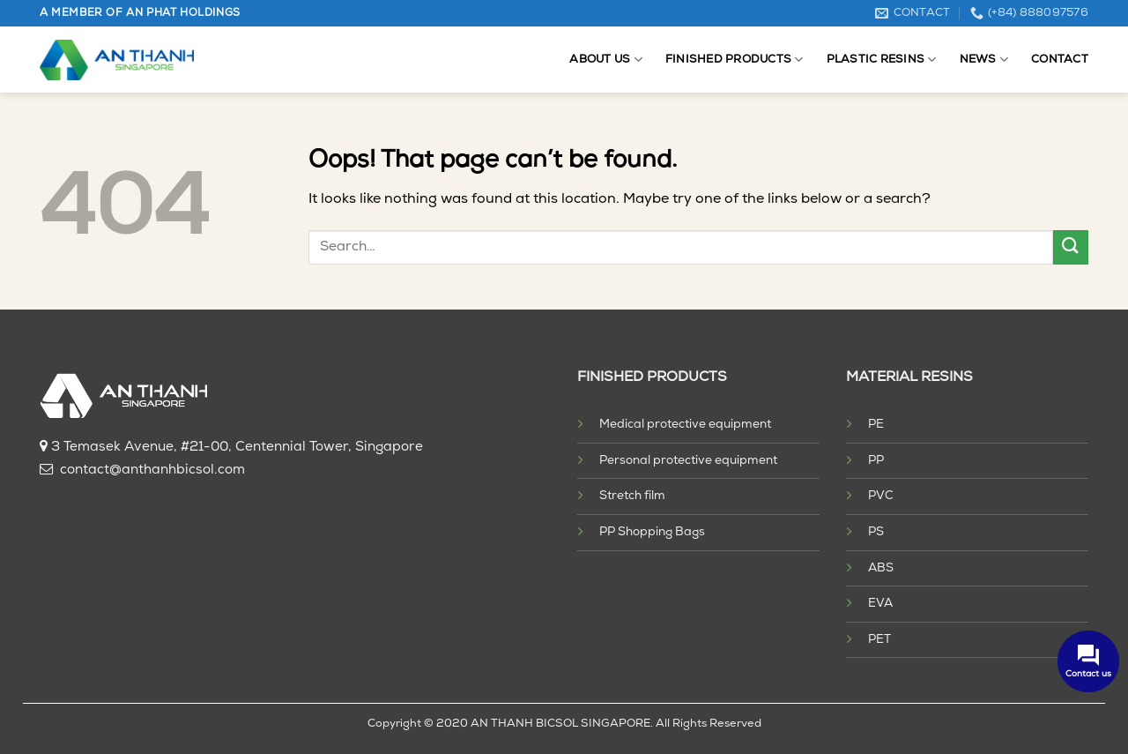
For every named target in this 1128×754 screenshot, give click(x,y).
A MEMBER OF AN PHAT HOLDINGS (140, 13)
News (984, 59)
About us (605, 59)
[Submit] (1070, 247)
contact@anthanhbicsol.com (152, 470)
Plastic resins (882, 59)
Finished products (734, 59)
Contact (1059, 59)
